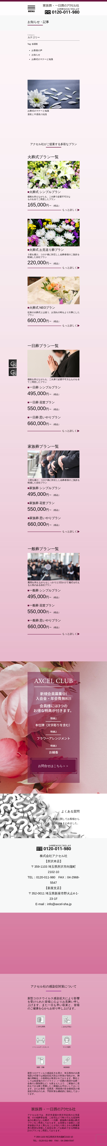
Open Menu (31, 9)
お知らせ (36, 55)
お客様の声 (37, 50)
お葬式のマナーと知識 (42, 59)
